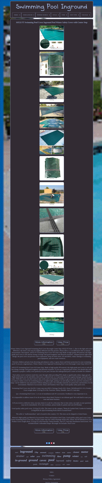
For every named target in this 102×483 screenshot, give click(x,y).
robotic (52, 464)
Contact (51, 476)
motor (84, 451)
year (38, 456)
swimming (48, 455)
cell (64, 464)
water (68, 464)
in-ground (21, 460)
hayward (60, 460)
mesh (86, 461)
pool (51, 460)
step (82, 456)
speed (81, 461)
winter (75, 456)
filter (59, 456)
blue (63, 452)
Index (52, 472)
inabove (57, 452)
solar (32, 456)
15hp (36, 452)
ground (33, 460)
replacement (58, 464)
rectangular (51, 452)
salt (85, 456)
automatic (43, 452)
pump (67, 455)
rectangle (44, 463)
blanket (75, 461)
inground (26, 451)
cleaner (76, 452)
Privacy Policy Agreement (51, 479)
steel (16, 452)
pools (35, 464)
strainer (20, 456)
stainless (69, 452)
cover (43, 460)
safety (68, 460)
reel (27, 456)
